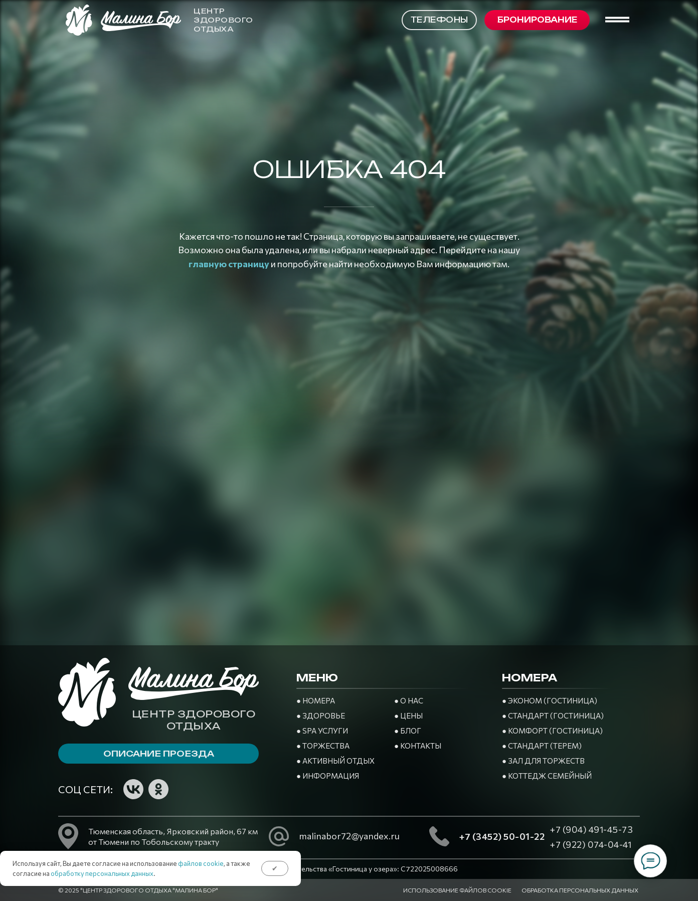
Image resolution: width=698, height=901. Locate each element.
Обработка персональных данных (579, 889)
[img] (183, 789)
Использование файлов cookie (457, 889)
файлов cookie (201, 863)
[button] (537, 20)
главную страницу (229, 263)
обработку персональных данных (102, 873)
